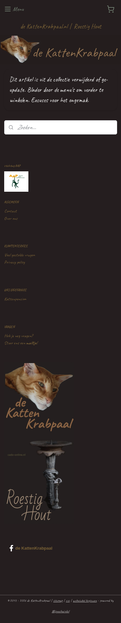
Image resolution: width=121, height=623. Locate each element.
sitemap (58, 600)
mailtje (31, 343)
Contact (10, 211)
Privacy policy (14, 262)
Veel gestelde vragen (19, 255)
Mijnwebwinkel (60, 611)
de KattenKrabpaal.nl (43, 26)
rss (68, 600)
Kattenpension (15, 299)
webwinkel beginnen (85, 600)
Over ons (10, 218)
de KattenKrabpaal (31, 548)
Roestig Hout (87, 26)
